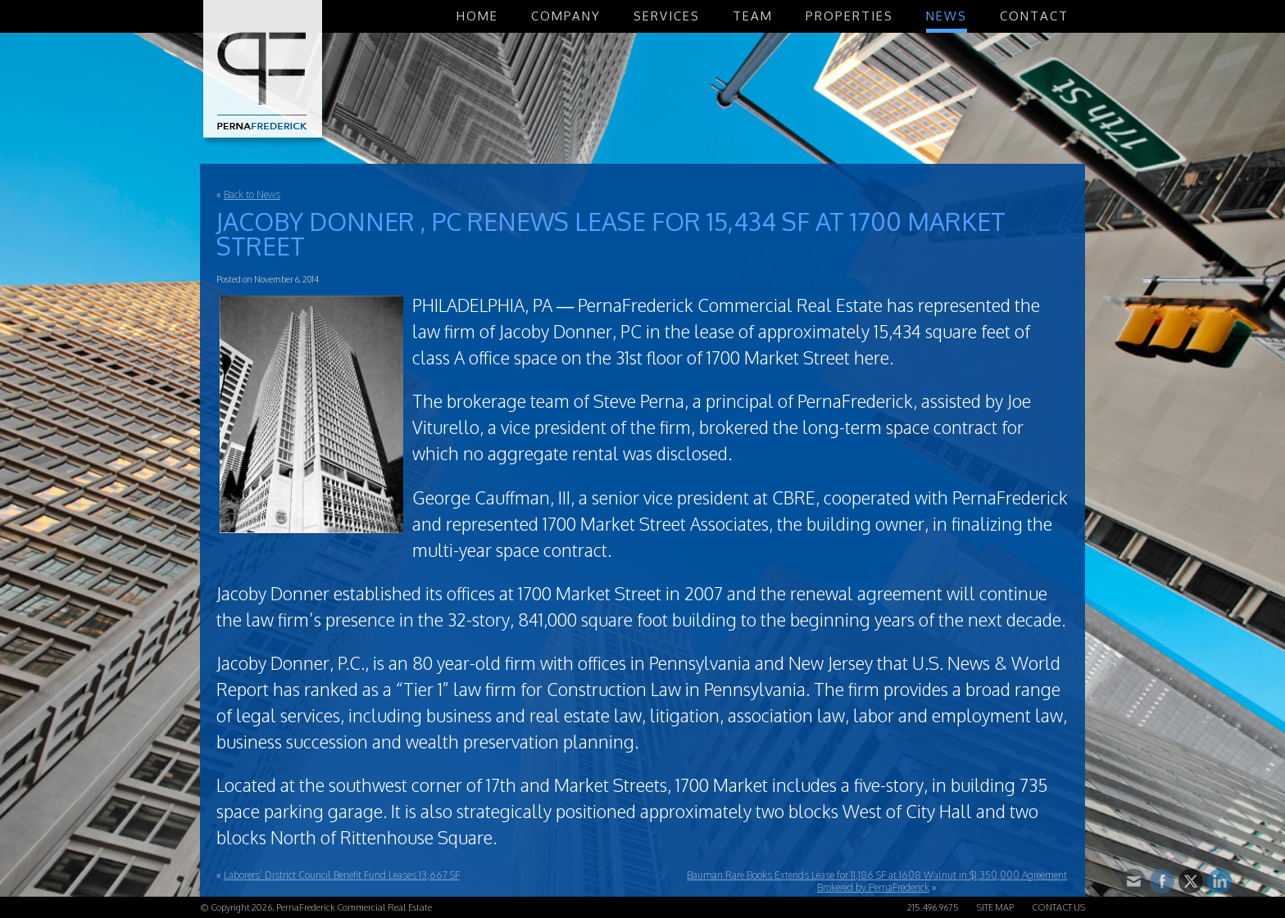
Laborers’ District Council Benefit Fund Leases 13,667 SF (342, 875)
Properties (849, 16)
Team (753, 16)
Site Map (995, 907)
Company (566, 16)
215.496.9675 (933, 907)
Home (477, 16)
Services (666, 16)
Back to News (252, 194)
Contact (1034, 16)
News (946, 16)
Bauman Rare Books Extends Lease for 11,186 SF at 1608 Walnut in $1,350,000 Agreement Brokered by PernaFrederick (877, 881)
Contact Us (1058, 907)
